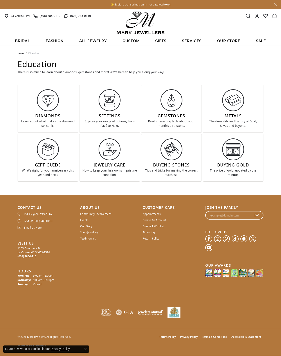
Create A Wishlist (153, 226)
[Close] (275, 4)
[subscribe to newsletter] (257, 215)
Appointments (152, 214)
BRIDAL (22, 41)
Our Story (86, 226)
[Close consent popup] (85, 349)
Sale (261, 41)
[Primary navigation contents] (140, 40)
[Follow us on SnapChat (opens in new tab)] (243, 238)
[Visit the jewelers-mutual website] (150, 312)
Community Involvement (95, 214)
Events (84, 220)
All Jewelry (93, 41)
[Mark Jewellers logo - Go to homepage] (140, 22)
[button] (248, 15)
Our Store (228, 41)
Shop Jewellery (89, 232)
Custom (131, 41)
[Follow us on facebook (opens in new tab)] (208, 238)
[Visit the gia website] (124, 312)
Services (192, 41)
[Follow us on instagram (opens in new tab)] (217, 238)
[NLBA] (174, 312)
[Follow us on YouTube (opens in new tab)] (208, 247)
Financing (149, 232)
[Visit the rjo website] (106, 312)
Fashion (55, 41)
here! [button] (166, 4)
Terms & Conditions (214, 337)
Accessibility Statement (246, 337)
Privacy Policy (189, 337)
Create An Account (154, 220)
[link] (17, 15)
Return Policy (151, 238)
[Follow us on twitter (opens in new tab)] (252, 238)
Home (21, 53)
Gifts (160, 41)
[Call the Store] (27, 256)
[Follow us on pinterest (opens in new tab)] (226, 238)
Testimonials (88, 238)
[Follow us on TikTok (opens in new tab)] (235, 238)
